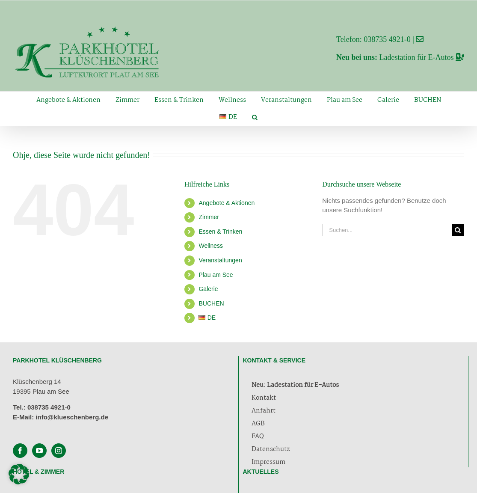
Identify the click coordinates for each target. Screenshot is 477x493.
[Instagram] (58, 450)
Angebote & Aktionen (227, 202)
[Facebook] (20, 450)
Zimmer (209, 217)
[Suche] (458, 230)
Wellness (211, 245)
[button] (254, 117)
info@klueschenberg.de (72, 417)
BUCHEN (211, 303)
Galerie (208, 288)
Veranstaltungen (220, 260)
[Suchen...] (387, 230)
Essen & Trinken (220, 231)
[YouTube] (39, 450)
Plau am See (216, 274)
